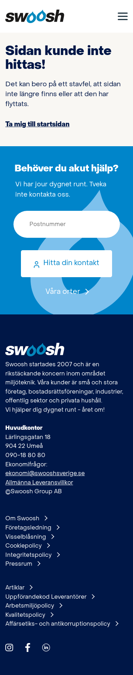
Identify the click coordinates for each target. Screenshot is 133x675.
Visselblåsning (29, 537)
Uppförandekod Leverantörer (49, 597)
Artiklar (18, 587)
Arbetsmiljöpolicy (33, 605)
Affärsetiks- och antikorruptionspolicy (61, 624)
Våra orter (66, 291)
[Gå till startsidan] (34, 16)
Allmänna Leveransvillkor (39, 482)
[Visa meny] (123, 16)
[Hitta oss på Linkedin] (46, 647)
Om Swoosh (26, 518)
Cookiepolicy (27, 545)
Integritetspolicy (32, 555)
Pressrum (22, 564)
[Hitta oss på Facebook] (28, 647)
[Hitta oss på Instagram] (9, 647)
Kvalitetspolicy (29, 615)
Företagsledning (32, 527)
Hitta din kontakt (71, 263)
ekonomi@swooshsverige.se (45, 473)
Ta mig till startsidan (37, 124)
